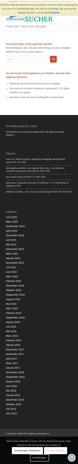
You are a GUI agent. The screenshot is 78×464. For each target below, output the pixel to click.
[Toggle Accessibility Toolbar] (71, 457)
